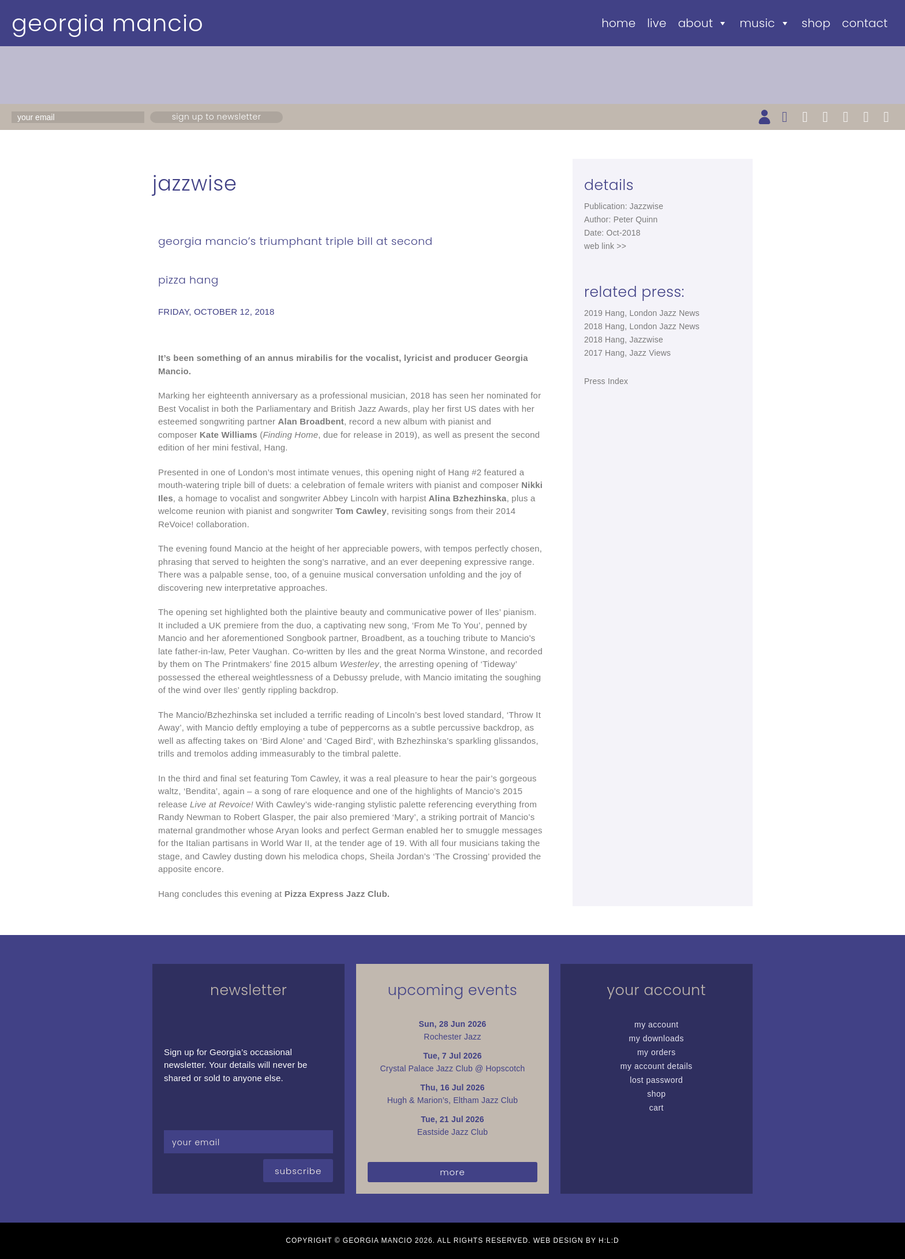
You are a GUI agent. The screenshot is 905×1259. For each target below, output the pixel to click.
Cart (656, 1107)
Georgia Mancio (108, 23)
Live (656, 23)
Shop (816, 23)
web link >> (605, 246)
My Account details (656, 1066)
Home (618, 23)
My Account (656, 1024)
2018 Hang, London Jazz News (642, 326)
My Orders (656, 1052)
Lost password (656, 1080)
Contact (865, 23)
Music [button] (764, 23)
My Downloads (657, 1038)
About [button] (703, 23)
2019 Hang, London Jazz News (642, 313)
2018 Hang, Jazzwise (623, 339)
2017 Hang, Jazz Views (627, 352)
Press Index (606, 381)
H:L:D (609, 1240)
